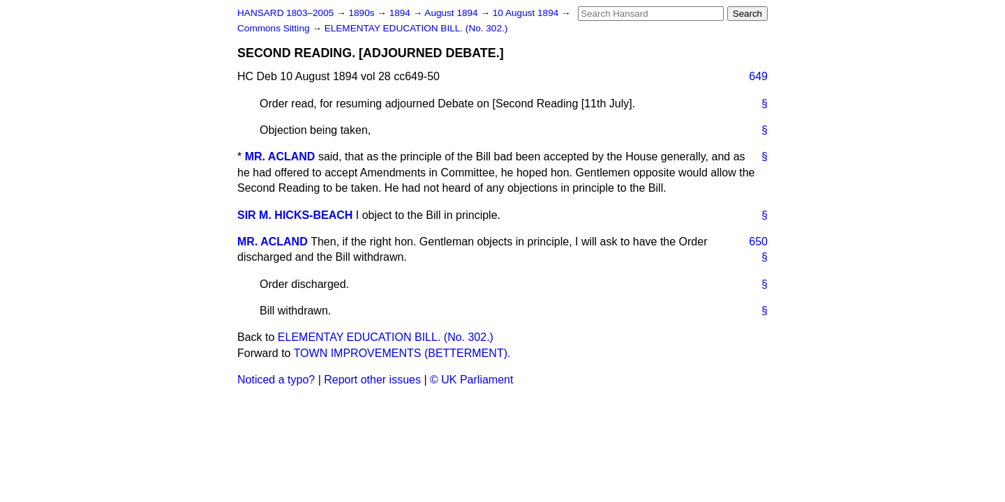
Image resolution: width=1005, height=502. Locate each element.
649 (758, 76)
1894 (401, 13)
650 (758, 242)
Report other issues (372, 380)
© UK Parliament (471, 380)
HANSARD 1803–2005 (285, 13)
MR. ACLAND (280, 156)
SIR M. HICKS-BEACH (294, 215)
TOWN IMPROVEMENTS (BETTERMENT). (402, 353)
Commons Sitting (274, 28)
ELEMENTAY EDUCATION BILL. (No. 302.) (416, 28)
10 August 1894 (527, 13)
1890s (362, 13)
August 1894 (452, 13)
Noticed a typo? (276, 380)
